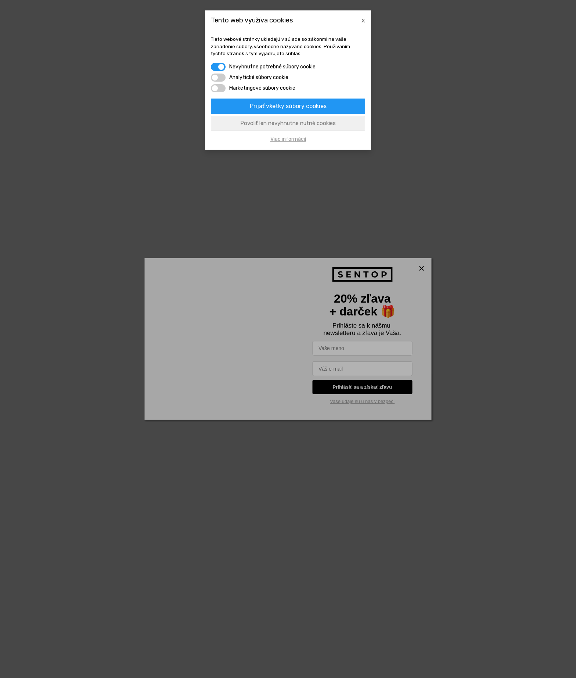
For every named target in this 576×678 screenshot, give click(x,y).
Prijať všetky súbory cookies (288, 106)
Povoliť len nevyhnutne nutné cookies (288, 123)
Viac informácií (288, 139)
